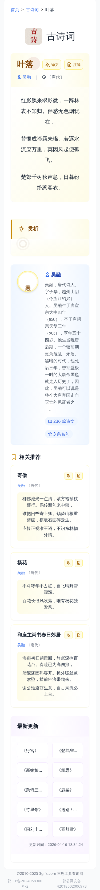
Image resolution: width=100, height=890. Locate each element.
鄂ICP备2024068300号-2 (24, 883)
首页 (15, 9)
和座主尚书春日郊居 (39, 635)
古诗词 (32, 9)
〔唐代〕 (53, 77)
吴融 (24, 77)
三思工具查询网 (70, 873)
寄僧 (22, 475)
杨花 (22, 563)
